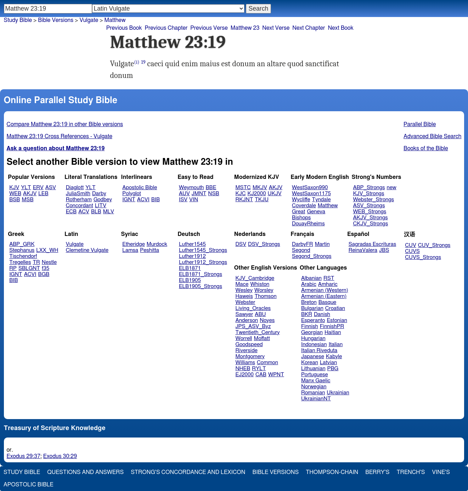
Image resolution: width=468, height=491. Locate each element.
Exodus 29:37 (23, 456)
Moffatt (262, 338)
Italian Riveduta (319, 350)
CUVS (412, 251)
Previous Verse (208, 28)
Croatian (335, 308)
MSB (27, 199)
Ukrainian (338, 392)
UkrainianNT (316, 398)
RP (13, 268)
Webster (245, 302)
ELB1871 (190, 268)
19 (143, 62)
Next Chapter (308, 28)
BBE (211, 187)
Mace (242, 284)
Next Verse (275, 28)
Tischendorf (23, 256)
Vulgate (75, 244)
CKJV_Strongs (370, 223)
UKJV (275, 193)
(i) (136, 62)
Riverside (247, 350)
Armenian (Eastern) (323, 296)
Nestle (49, 262)
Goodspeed (249, 344)
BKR (306, 314)
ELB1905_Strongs (200, 286)
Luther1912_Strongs (203, 262)
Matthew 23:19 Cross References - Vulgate (59, 136)
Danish (322, 314)
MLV (108, 211)
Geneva (316, 211)
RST (328, 278)
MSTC (243, 187)
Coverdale (304, 205)
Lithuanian (313, 368)
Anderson (247, 320)
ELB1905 (190, 280)
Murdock (157, 244)
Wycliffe (301, 199)
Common (267, 362)
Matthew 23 (245, 28)
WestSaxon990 (310, 187)
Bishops (301, 217)
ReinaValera (363, 250)
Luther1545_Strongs (203, 250)
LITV (100, 205)
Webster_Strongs (373, 199)
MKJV (260, 187)
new (391, 187)
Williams (245, 362)
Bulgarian (312, 308)
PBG (333, 368)
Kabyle (334, 356)
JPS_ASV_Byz (253, 326)
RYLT (259, 368)
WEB (15, 193)
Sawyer (244, 314)
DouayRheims (308, 223)
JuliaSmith (78, 193)
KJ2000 (257, 193)
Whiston (259, 284)
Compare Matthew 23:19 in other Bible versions (65, 124)
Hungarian (313, 338)
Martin (322, 244)
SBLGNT (29, 268)
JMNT (199, 193)
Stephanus (21, 250)
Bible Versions (55, 20)
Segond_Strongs (311, 256)
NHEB (243, 368)
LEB (43, 193)
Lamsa (130, 250)
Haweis (244, 296)
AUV (184, 193)
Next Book (340, 28)
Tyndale (321, 199)
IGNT (128, 199)
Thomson (266, 296)
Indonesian (314, 344)
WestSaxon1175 (311, 193)
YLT (26, 187)
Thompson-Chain (332, 472)
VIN (193, 199)
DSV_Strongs (264, 244)
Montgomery (250, 356)
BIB (155, 199)
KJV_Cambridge (255, 278)
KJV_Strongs (368, 193)
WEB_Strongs (369, 211)
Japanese (312, 356)
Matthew (328, 205)
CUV (410, 245)
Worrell (244, 338)
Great (298, 211)
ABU (260, 314)
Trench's (410, 472)
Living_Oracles (253, 308)
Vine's (441, 472)
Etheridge (133, 244)
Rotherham (79, 199)
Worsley (263, 290)
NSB (213, 193)
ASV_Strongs (369, 205)
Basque (327, 302)
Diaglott (75, 187)
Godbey (103, 199)
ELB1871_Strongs (200, 274)
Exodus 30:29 (60, 456)
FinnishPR (332, 326)
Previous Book (124, 28)
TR (36, 262)
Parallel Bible (420, 124)
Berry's (377, 472)
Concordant (79, 205)
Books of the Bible (426, 148)
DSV (241, 244)
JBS (384, 250)
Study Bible (18, 20)
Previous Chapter (166, 28)
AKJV (29, 193)
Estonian (337, 320)
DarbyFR (302, 244)
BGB (44, 274)
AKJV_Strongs (370, 217)
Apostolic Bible (28, 484)
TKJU (262, 199)
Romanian (313, 392)
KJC (241, 193)
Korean (309, 362)
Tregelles (20, 262)
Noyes (267, 320)
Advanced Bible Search (432, 136)
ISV (183, 199)
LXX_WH (47, 250)
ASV (50, 187)
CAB (260, 374)
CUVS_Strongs (423, 257)
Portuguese (314, 374)
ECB (71, 211)
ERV (38, 187)
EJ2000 (245, 374)
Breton (309, 302)
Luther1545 (192, 244)
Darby (99, 193)
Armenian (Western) (324, 290)
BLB (96, 211)
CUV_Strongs (434, 245)
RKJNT (244, 199)
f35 (45, 268)
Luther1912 (192, 256)
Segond (301, 250)
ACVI (143, 199)
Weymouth (191, 187)
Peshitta (149, 250)
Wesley (244, 290)
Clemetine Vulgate (87, 250)
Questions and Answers (85, 472)
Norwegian (313, 386)
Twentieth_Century (258, 332)
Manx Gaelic (316, 380)
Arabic (308, 284)
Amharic (328, 284)
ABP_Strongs (369, 187)
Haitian (333, 332)
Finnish (309, 326)
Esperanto (313, 320)
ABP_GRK (21, 244)
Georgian (312, 332)
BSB (14, 199)
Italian (335, 344)
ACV (83, 211)
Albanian (311, 278)
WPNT (276, 374)
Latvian (328, 362)
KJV (14, 187)
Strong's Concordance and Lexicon (188, 472)
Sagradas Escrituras (372, 244)
